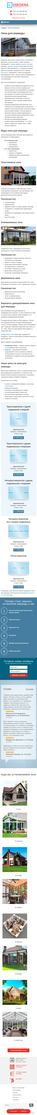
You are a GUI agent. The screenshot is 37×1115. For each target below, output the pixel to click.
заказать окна (25, 64)
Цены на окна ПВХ (18, 1088)
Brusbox (31, 86)
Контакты (15, 1099)
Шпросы (8, 349)
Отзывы (15, 1092)
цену (11, 380)
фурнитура (30, 384)
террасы (10, 66)
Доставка (19, 1079)
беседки (16, 66)
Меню (6, 22)
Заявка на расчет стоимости (21, 1066)
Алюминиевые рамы (7, 334)
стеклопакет (9, 386)
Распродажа (16, 1090)
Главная (3, 28)
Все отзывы (30, 689)
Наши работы (17, 1095)
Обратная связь (18, 18)
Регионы (4, 72)
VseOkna (30, 1113)
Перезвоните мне (19, 1050)
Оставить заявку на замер (21, 1072)
